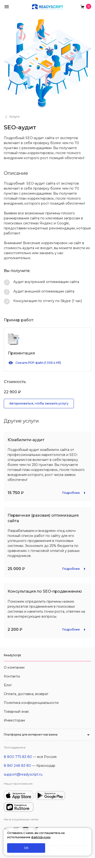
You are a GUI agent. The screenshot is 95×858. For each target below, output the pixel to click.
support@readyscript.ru (23, 774)
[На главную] (47, 6)
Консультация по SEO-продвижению (45, 591)
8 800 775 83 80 (18, 757)
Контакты (12, 676)
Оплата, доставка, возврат (26, 694)
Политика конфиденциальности (31, 703)
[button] (7, 6)
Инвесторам (14, 720)
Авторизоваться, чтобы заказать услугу (38, 403)
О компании (14, 667)
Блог (8, 685)
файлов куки (40, 837)
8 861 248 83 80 (17, 765)
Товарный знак (16, 711)
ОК (26, 848)
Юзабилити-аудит (26, 440)
